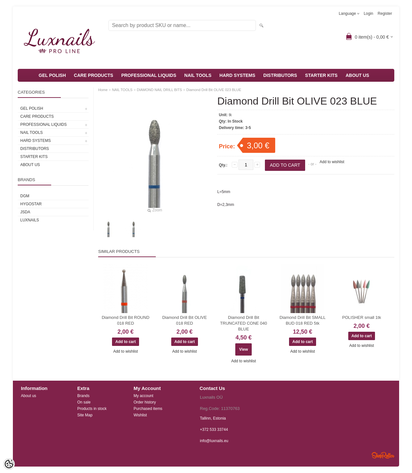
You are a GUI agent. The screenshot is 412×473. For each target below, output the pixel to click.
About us (28, 396)
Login (368, 13)
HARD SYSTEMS (237, 75)
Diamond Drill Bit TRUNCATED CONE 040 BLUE (243, 323)
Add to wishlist (332, 162)
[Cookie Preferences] (9, 464)
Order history (145, 402)
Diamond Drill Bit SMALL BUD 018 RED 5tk (303, 320)
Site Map (84, 415)
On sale (83, 402)
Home (103, 90)
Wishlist (140, 415)
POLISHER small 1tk (361, 317)
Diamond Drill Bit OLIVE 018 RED (184, 320)
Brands (83, 396)
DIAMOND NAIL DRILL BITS (159, 90)
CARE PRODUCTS (93, 75)
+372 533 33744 (214, 429)
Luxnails (29, 220)
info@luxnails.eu (214, 441)
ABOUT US (357, 75)
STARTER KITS (321, 75)
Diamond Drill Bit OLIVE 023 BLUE (213, 90)
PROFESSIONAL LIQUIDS (148, 75)
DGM (24, 196)
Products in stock (92, 408)
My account (143, 396)
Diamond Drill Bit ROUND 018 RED (125, 320)
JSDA (25, 212)
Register (385, 13)
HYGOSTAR (31, 204)
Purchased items (148, 408)
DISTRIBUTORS (280, 75)
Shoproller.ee (383, 455)
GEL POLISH (52, 75)
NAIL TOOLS (197, 75)
